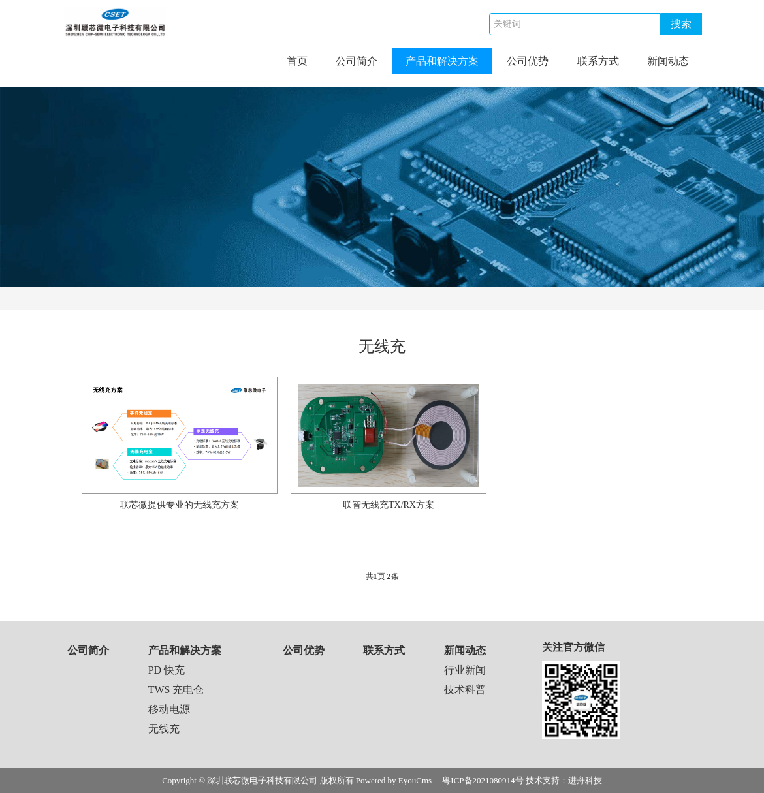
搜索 (681, 23)
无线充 (164, 728)
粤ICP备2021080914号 (482, 780)
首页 (297, 61)
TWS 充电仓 (176, 689)
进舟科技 (585, 780)
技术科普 (465, 689)
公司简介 (356, 61)
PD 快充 (166, 670)
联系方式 (598, 61)
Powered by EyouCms (393, 780)
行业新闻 (465, 670)
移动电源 (169, 709)
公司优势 (528, 61)
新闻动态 (668, 61)
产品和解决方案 (442, 61)
